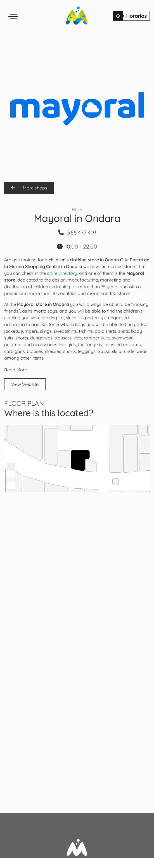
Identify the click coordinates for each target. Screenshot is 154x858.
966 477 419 (81, 232)
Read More (15, 369)
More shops (29, 188)
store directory (62, 273)
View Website (25, 384)
